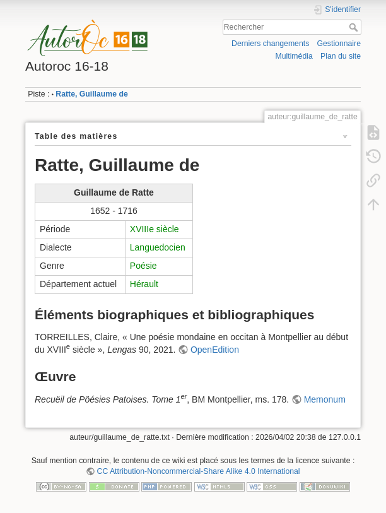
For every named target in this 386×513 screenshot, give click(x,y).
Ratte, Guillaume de (91, 94)
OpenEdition (214, 350)
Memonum (325, 399)
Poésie (143, 266)
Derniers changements (270, 43)
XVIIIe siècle (154, 229)
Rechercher (355, 27)
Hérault (144, 284)
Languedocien (157, 247)
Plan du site (340, 56)
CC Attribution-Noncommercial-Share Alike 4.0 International (198, 471)
